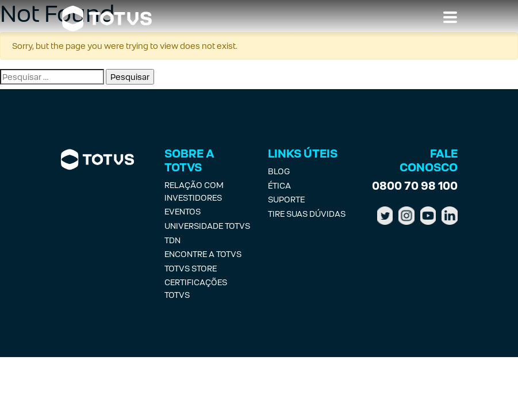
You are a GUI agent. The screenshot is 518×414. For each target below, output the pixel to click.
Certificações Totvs (195, 288)
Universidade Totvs (207, 226)
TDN (172, 240)
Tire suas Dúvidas (307, 213)
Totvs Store (190, 268)
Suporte (286, 199)
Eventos (182, 211)
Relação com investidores (194, 191)
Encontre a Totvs (202, 254)
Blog (279, 171)
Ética (279, 185)
